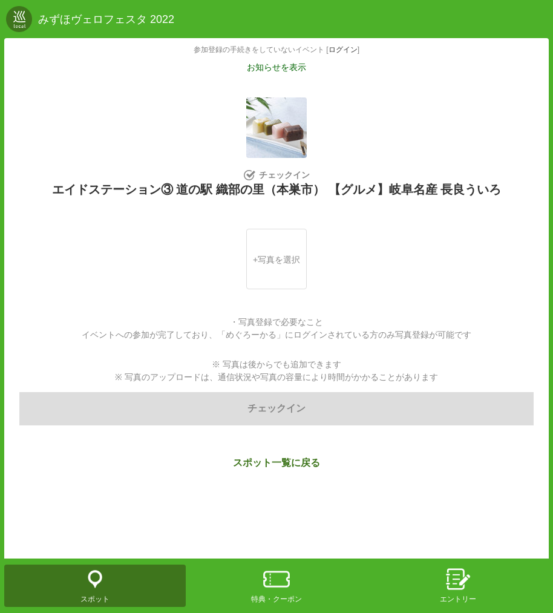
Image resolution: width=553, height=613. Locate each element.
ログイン (343, 49)
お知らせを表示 (276, 67)
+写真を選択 (276, 259)
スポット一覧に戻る (276, 462)
